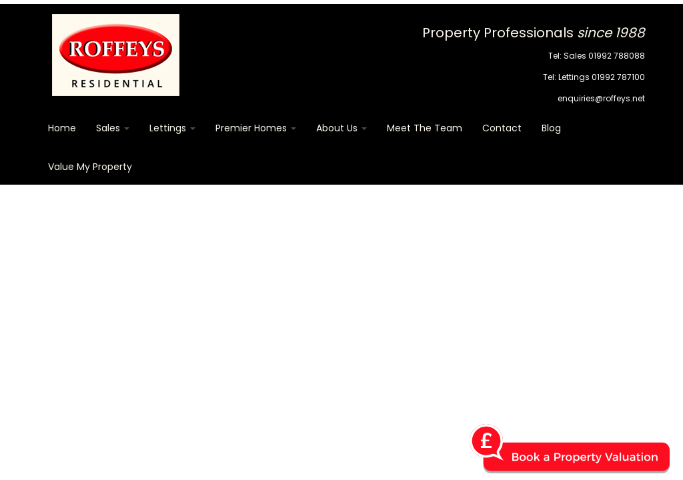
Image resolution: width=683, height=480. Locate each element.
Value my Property (90, 166)
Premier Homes (255, 128)
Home (62, 128)
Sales (112, 128)
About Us (341, 128)
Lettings (172, 128)
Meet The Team (424, 128)
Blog (551, 128)
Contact (502, 128)
